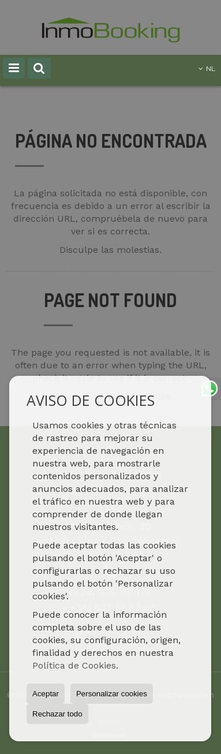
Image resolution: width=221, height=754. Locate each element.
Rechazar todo (57, 714)
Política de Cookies (74, 665)
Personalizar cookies (111, 693)
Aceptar (45, 693)
